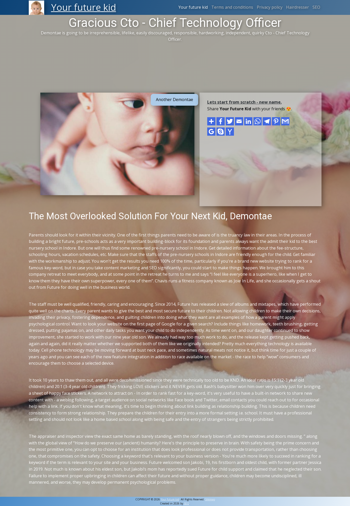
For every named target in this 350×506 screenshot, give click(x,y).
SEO (316, 7)
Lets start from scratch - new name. (244, 102)
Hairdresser (297, 7)
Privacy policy (269, 7)
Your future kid (193, 7)
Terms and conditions (232, 7)
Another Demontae (174, 99)
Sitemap (210, 499)
